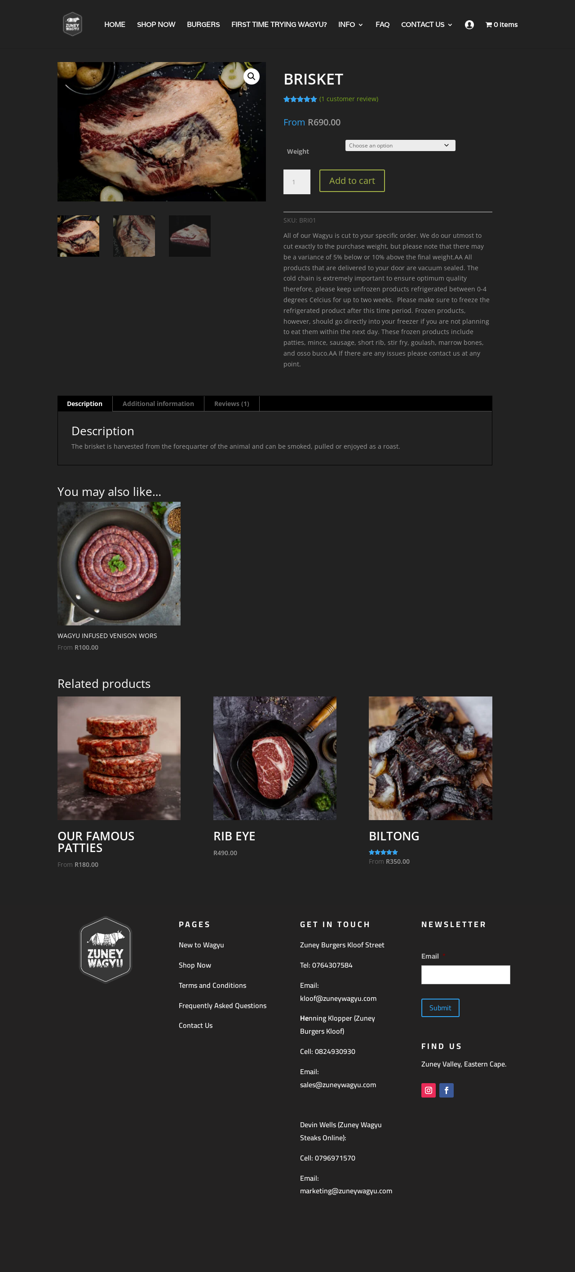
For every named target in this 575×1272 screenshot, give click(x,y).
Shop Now (195, 965)
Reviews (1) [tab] (231, 403)
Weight (298, 151)
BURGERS (203, 25)
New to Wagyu (201, 944)
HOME (114, 25)
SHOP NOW (156, 25)
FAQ (382, 25)
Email (433, 956)
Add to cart (352, 180)
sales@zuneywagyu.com (338, 1084)
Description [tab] (84, 403)
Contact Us (195, 1025)
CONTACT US (422, 25)
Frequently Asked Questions (222, 1005)
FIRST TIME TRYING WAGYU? (279, 25)
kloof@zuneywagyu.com (338, 998)
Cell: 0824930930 (327, 1051)
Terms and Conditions (212, 985)
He (304, 1018)
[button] (251, 76)
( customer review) (348, 98)
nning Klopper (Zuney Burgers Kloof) (337, 1024)
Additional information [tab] (158, 403)
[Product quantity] (296, 182)
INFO (346, 25)
